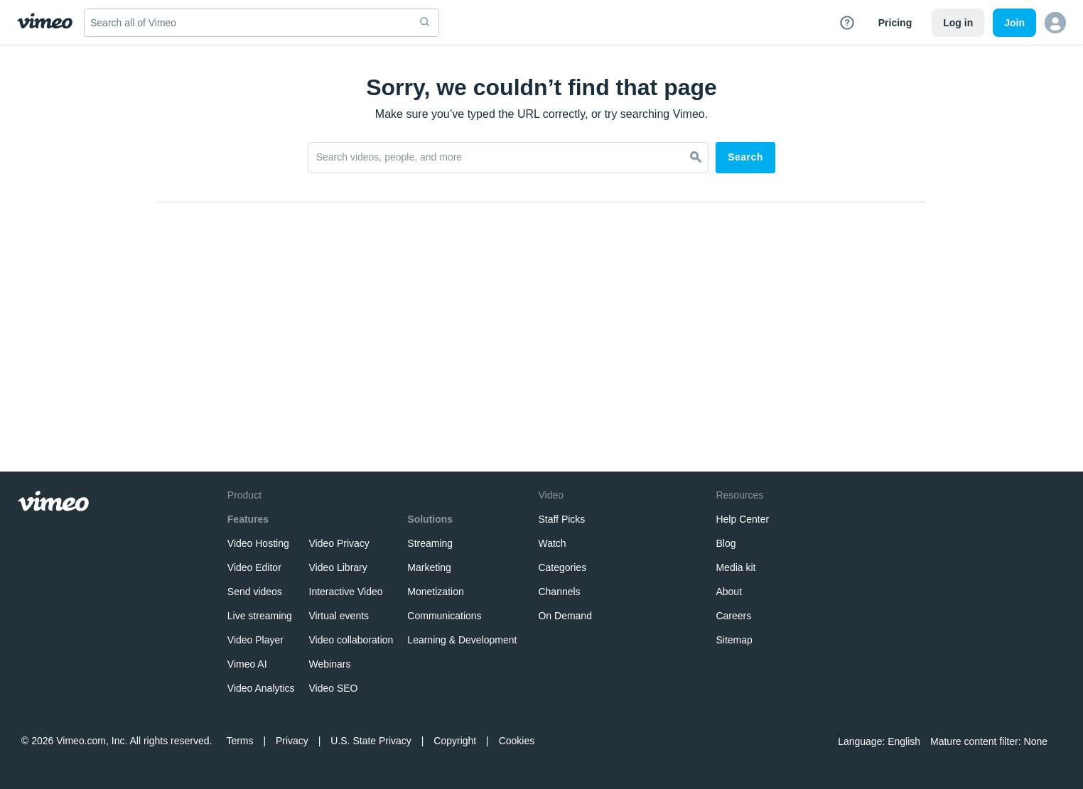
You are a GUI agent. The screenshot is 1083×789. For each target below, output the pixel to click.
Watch (552, 543)
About (729, 591)
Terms (239, 740)
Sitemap (734, 640)
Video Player (255, 640)
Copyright (454, 740)
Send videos (254, 591)
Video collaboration (351, 640)
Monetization (435, 591)
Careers (733, 615)
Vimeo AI (247, 664)
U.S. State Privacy (370, 740)
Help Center (742, 519)
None (1035, 741)
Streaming (430, 543)
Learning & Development (462, 640)
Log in (958, 22)
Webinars (330, 664)
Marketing (429, 567)
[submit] (424, 22)
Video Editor (254, 567)
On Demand (564, 615)
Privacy (292, 740)
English (904, 741)
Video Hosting (258, 543)
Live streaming (259, 615)
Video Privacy (339, 543)
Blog (726, 543)
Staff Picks (561, 519)
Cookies (517, 740)
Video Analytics (261, 688)
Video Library (338, 567)
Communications (444, 615)
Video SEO (333, 688)
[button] (1055, 22)
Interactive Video (346, 591)
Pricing (895, 22)
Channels (559, 591)
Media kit (735, 567)
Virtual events (339, 615)
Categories (562, 567)
